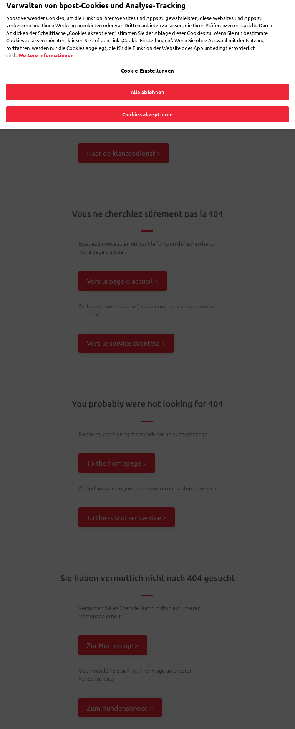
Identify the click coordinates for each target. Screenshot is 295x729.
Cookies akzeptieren (147, 103)
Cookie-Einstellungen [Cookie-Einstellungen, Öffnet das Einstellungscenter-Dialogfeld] (147, 59)
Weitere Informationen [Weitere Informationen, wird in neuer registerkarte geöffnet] (46, 44)
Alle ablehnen (148, 81)
